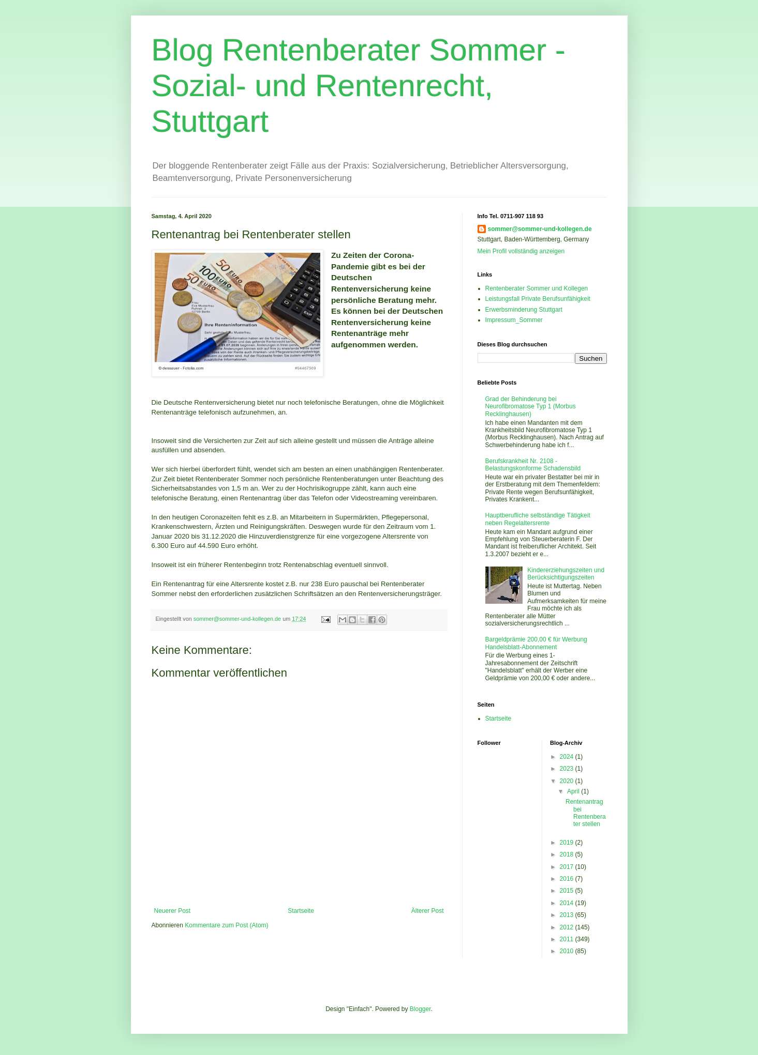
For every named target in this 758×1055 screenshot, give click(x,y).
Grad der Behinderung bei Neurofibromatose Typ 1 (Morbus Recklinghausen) (530, 406)
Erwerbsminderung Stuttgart (523, 309)
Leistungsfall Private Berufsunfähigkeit (537, 298)
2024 (567, 756)
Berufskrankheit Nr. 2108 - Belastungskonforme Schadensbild (533, 464)
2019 (567, 842)
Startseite (301, 910)
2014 (567, 903)
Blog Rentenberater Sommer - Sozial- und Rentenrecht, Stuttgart (359, 86)
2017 (567, 866)
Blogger (420, 1009)
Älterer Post (427, 910)
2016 (567, 878)
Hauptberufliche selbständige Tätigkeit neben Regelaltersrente (537, 519)
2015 (567, 890)
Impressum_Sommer (514, 320)
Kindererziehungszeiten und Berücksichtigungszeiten (565, 574)
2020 (567, 781)
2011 (567, 939)
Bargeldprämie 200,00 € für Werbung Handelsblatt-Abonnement (536, 643)
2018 (567, 854)
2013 (567, 915)
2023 (567, 768)
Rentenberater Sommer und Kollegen (536, 288)
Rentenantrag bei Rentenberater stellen (586, 813)
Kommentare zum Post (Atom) (226, 925)
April (574, 791)
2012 (567, 927)
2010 (567, 951)
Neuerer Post (172, 910)
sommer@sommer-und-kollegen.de (540, 229)
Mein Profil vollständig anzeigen (521, 251)
